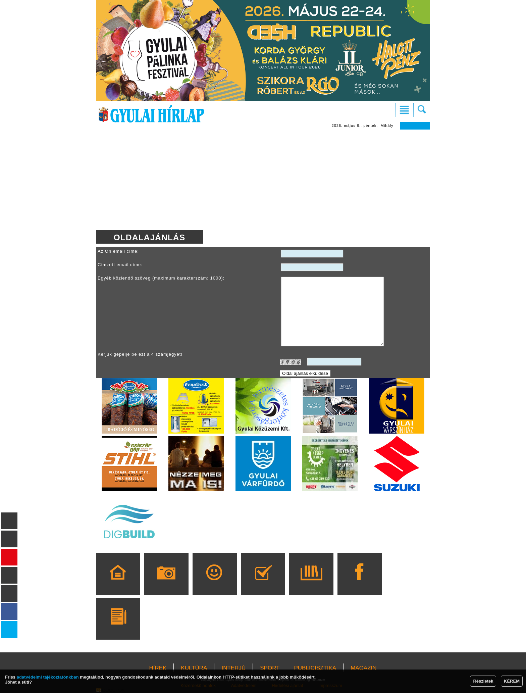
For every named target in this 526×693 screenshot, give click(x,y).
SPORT (269, 668)
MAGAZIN (363, 668)
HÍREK (157, 668)
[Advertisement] (263, 180)
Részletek (483, 681)
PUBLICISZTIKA (315, 668)
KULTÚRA (194, 668)
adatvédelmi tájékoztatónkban (48, 677)
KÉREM (512, 681)
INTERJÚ (233, 668)
